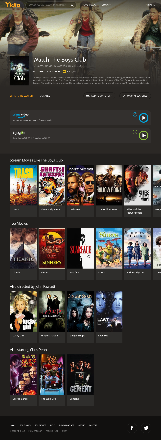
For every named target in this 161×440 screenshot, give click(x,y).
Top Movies (40, 425)
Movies (106, 5)
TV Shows (89, 5)
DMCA (64, 431)
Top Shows (25, 425)
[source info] (134, 114)
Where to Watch (21, 96)
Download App (66, 425)
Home (13, 425)
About (81, 425)
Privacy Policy (35, 431)
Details (45, 96)
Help (52, 425)
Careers (93, 425)
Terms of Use (52, 431)
